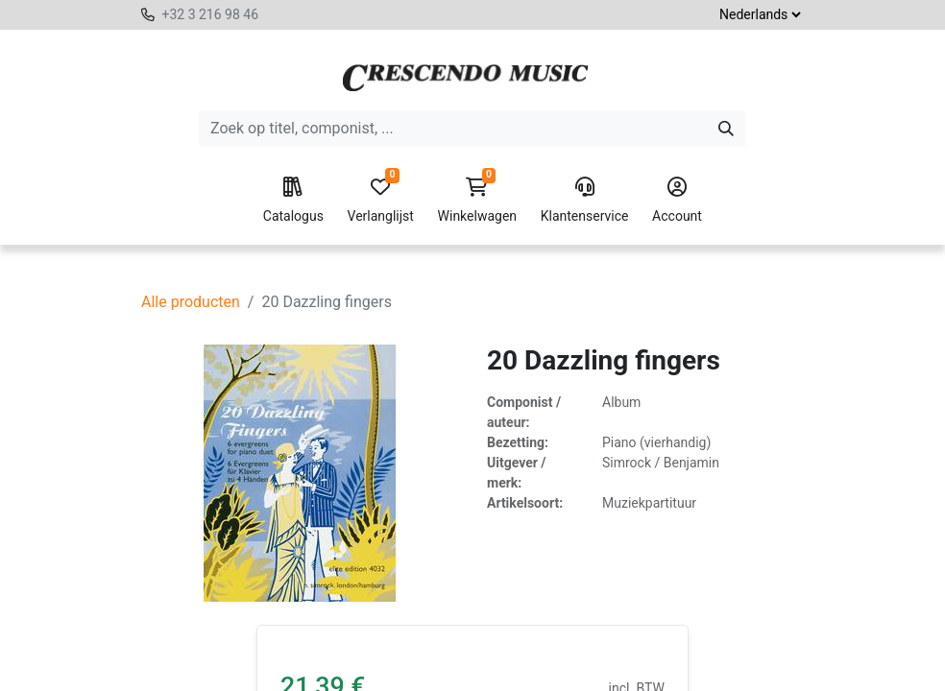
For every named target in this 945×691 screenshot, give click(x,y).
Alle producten (190, 302)
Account (677, 201)
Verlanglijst (381, 201)
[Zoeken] (726, 128)
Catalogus (293, 201)
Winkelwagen (478, 201)
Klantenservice (585, 201)
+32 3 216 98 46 (209, 14)
